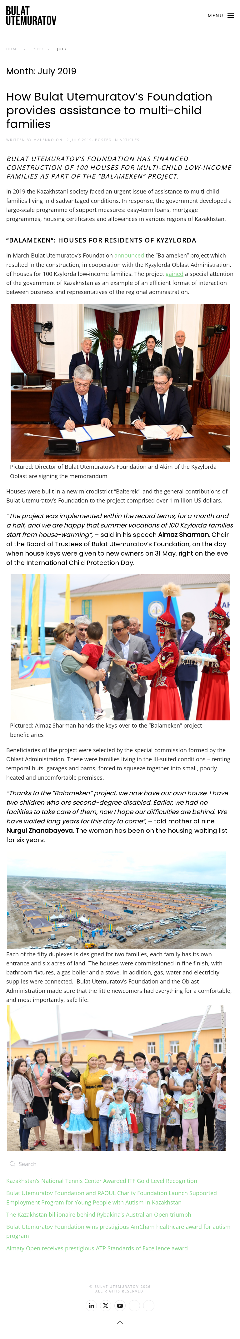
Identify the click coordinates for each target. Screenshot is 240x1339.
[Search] (120, 1164)
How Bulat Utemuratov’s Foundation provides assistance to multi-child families (109, 110)
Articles (130, 139)
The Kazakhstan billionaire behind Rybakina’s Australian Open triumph (98, 1214)
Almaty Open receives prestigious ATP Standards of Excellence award (97, 1248)
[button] (221, 15)
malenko (43, 139)
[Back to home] (31, 15)
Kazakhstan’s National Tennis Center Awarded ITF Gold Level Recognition (101, 1180)
